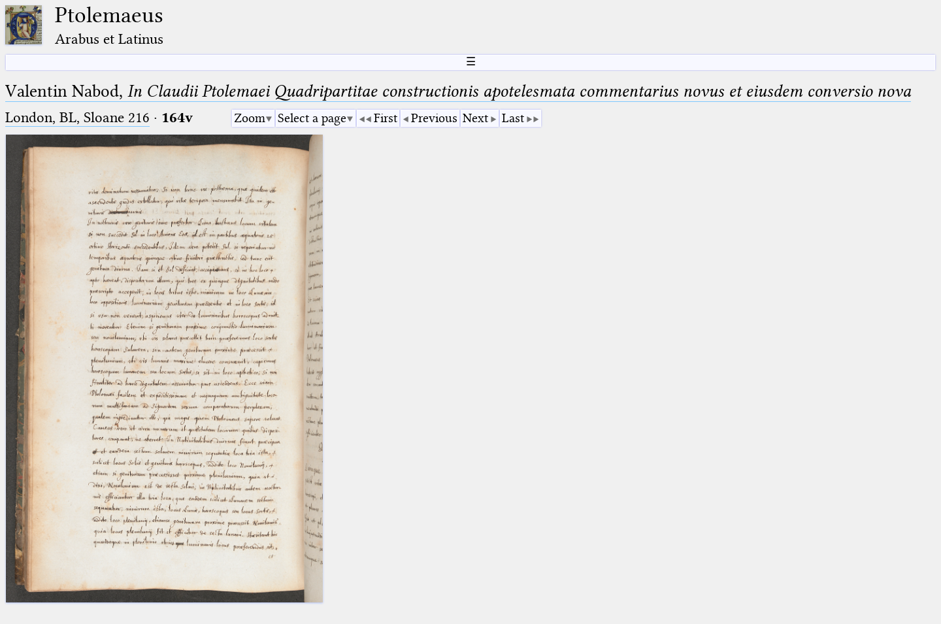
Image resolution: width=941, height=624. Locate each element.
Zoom (249, 117)
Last (513, 117)
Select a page (312, 117)
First (385, 117)
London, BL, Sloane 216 (77, 117)
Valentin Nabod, (458, 91)
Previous (434, 117)
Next (475, 117)
